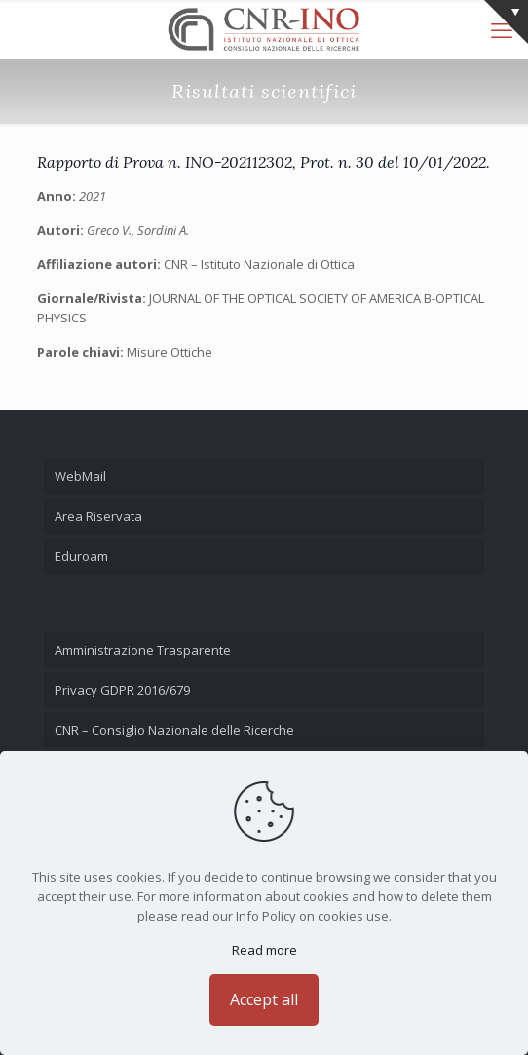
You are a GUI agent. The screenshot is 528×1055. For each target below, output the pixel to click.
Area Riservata (98, 516)
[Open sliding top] (506, 22)
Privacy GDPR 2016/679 (122, 689)
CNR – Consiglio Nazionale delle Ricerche (174, 729)
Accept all (264, 999)
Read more (264, 950)
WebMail (80, 476)
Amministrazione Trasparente (143, 650)
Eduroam (81, 556)
